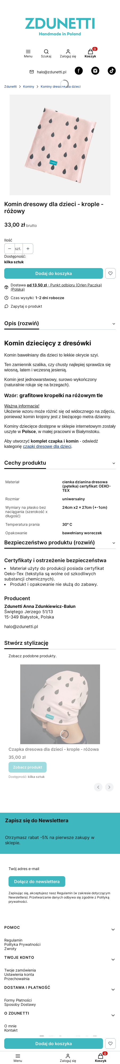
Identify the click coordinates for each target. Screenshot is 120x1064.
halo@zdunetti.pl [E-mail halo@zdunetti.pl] (51, 72)
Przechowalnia (17, 978)
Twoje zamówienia (20, 970)
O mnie (10, 1026)
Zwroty (10, 948)
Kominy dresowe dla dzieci (61, 86)
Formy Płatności (18, 1000)
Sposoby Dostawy (20, 1004)
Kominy (28, 86)
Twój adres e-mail (24, 869)
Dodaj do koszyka (53, 273)
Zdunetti (10, 86)
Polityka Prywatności (22, 944)
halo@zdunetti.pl (21, 626)
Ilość (8, 240)
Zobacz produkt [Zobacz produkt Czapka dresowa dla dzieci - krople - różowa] (27, 767)
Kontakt (11, 1030)
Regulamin (13, 940)
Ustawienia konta (19, 974)
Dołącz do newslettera (37, 881)
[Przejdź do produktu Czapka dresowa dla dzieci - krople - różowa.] (60, 704)
